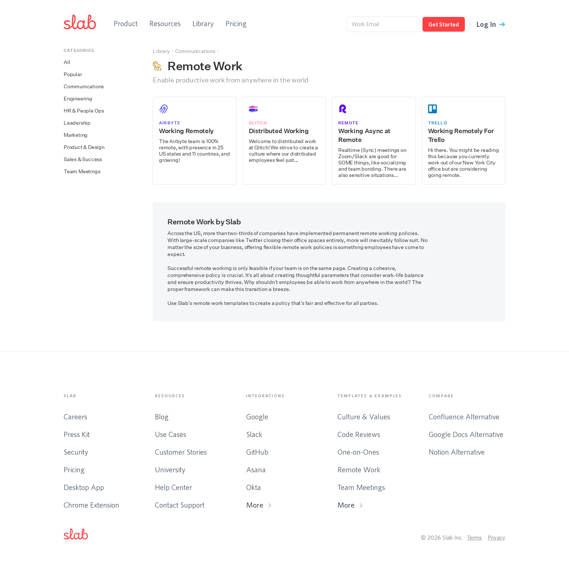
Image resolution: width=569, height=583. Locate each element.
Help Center (173, 487)
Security (76, 452)
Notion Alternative (457, 452)
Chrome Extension (91, 505)
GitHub (257, 452)
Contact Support (180, 505)
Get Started (443, 24)
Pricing (236, 23)
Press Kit (77, 434)
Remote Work (359, 469)
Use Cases (170, 434)
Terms (474, 537)
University (170, 469)
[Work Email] (383, 24)
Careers (75, 416)
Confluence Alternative (464, 416)
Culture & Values (363, 416)
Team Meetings (82, 171)
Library (203, 23)
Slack (254, 434)
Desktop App (84, 487)
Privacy (496, 537)
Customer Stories (181, 452)
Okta (253, 487)
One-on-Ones (358, 452)
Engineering (78, 99)
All (67, 62)
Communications (84, 86)
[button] (82, 536)
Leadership (77, 123)
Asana (256, 469)
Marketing (76, 135)
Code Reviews (358, 434)
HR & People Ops (84, 111)
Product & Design (84, 147)
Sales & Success (83, 159)
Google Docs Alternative (466, 434)
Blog (162, 416)
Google (257, 416)
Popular (73, 74)
